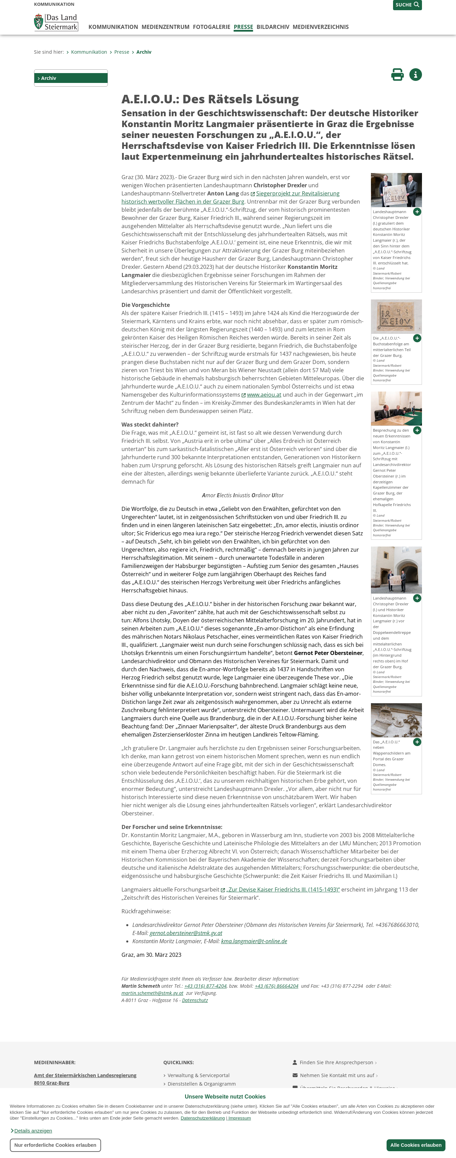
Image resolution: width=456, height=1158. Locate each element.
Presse (243, 27)
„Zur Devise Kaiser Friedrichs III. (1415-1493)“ (283, 889)
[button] (31, 1131)
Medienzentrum (166, 27)
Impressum (239, 1118)
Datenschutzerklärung (203, 1118)
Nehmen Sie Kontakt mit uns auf (335, 1075)
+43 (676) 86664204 (276, 986)
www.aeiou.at (264, 394)
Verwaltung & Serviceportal (199, 1075)
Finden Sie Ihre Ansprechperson (335, 1062)
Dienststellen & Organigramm (202, 1084)
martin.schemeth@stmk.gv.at (152, 993)
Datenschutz (195, 1000)
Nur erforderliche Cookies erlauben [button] (55, 1145)
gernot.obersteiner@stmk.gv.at (186, 933)
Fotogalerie (211, 27)
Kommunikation (113, 27)
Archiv (141, 52)
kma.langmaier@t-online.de (254, 941)
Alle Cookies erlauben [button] (415, 1145)
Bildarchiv (273, 27)
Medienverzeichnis (321, 27)
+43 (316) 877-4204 (205, 986)
